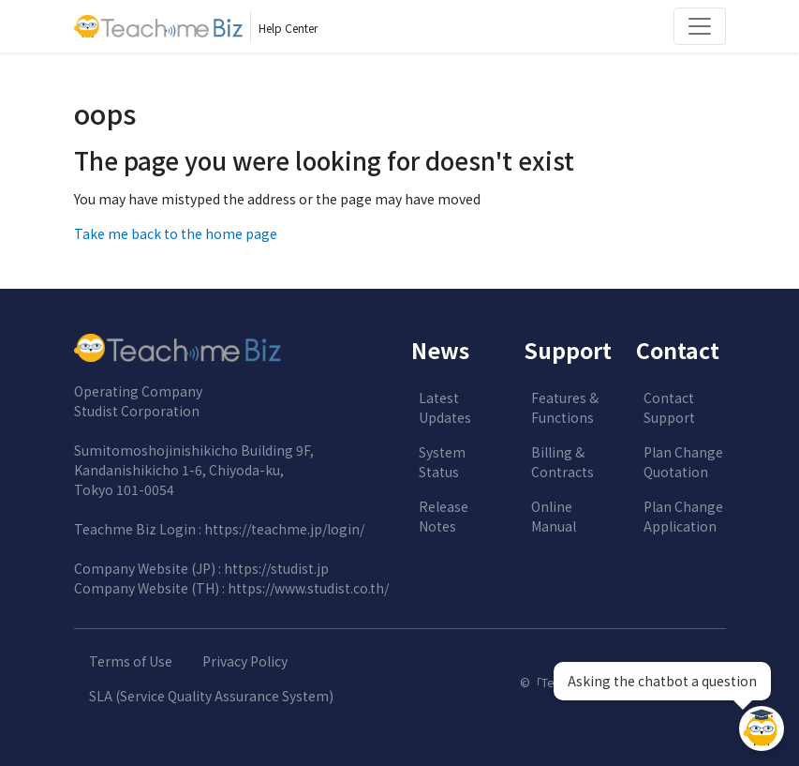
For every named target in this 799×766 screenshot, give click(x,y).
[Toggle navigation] (699, 26)
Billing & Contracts (562, 462)
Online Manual (553, 516)
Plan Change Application (683, 516)
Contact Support (669, 407)
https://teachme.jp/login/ (284, 528)
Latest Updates (445, 407)
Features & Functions (565, 407)
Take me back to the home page (175, 233)
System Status (442, 462)
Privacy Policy (245, 661)
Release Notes (443, 516)
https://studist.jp (276, 568)
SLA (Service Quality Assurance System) (211, 695)
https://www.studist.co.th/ (308, 587)
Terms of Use (130, 661)
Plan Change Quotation (683, 462)
